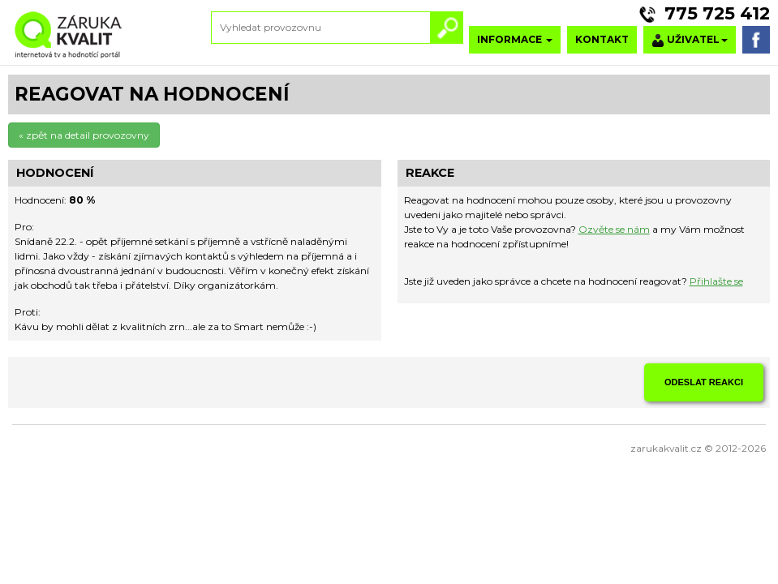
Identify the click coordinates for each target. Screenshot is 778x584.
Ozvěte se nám (614, 229)
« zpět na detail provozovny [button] (84, 135)
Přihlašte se (716, 281)
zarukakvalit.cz (666, 448)
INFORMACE (514, 39)
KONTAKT (602, 39)
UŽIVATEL (689, 40)
